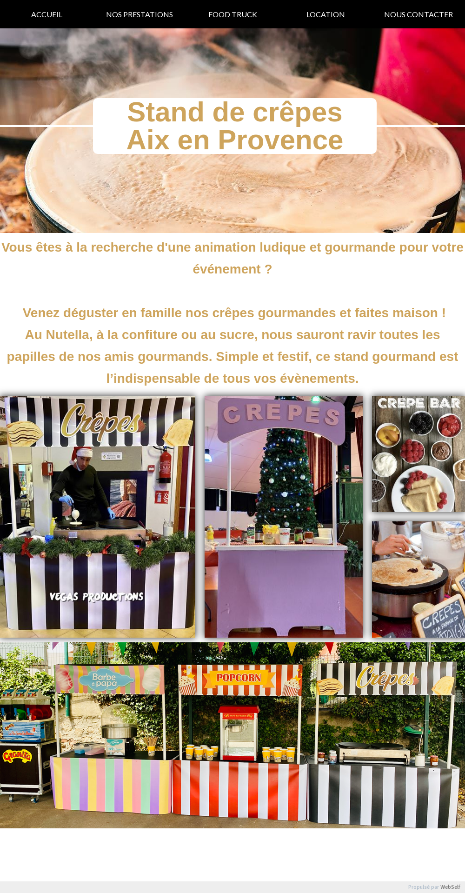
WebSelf (450, 887)
